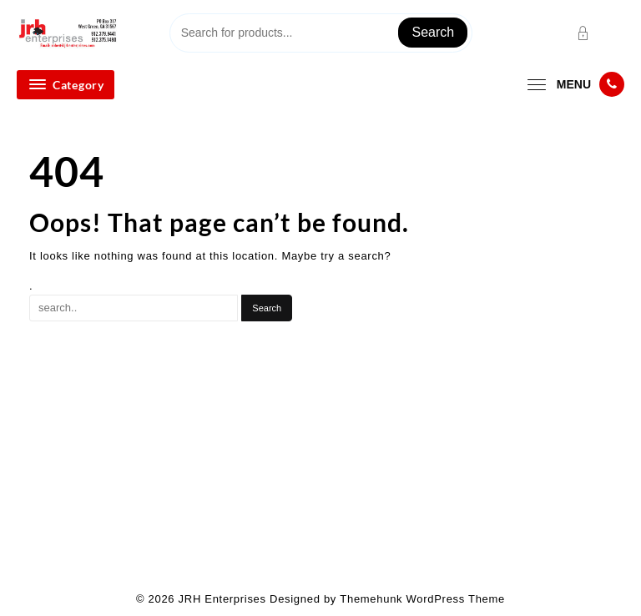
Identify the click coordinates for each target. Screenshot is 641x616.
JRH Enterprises (222, 599)
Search (432, 32)
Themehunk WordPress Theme (422, 599)
